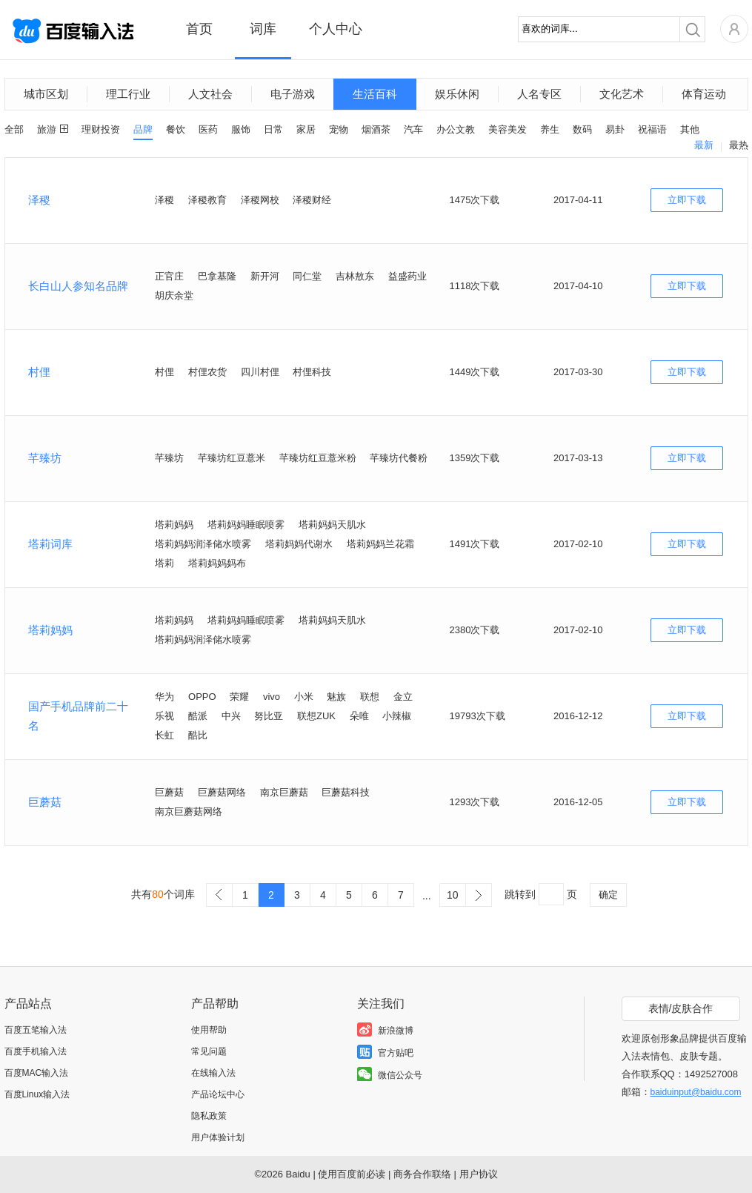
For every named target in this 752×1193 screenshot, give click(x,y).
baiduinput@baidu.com (696, 1092)
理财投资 (100, 129)
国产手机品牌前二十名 (78, 716)
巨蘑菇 (44, 802)
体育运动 (704, 93)
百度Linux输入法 (37, 1094)
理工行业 (128, 93)
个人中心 (335, 29)
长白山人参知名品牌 (78, 286)
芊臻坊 (44, 458)
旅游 (46, 129)
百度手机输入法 (35, 1051)
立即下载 (687, 199)
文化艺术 (621, 93)
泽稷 (39, 200)
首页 (199, 29)
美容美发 (507, 129)
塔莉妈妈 (50, 630)
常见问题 (209, 1051)
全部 (14, 129)
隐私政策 (209, 1116)
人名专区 (539, 93)
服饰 (240, 129)
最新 (703, 145)
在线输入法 (213, 1073)
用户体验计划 (217, 1137)
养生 (549, 129)
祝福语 (652, 129)
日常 (273, 129)
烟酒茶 (376, 129)
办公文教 (455, 129)
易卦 (615, 129)
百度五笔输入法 (35, 1030)
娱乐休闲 (457, 93)
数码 (582, 129)
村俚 (39, 372)
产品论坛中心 (217, 1094)
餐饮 (175, 129)
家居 (306, 129)
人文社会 (210, 93)
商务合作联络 (422, 1174)
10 (453, 895)
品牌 (143, 129)
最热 (738, 145)
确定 (608, 894)
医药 (208, 129)
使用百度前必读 (351, 1174)
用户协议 (478, 1174)
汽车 (413, 129)
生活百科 (375, 93)
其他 (689, 129)
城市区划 (46, 93)
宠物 (338, 129)
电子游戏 (292, 93)
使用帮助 (209, 1030)
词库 (263, 29)
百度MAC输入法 (36, 1073)
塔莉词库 (50, 544)
